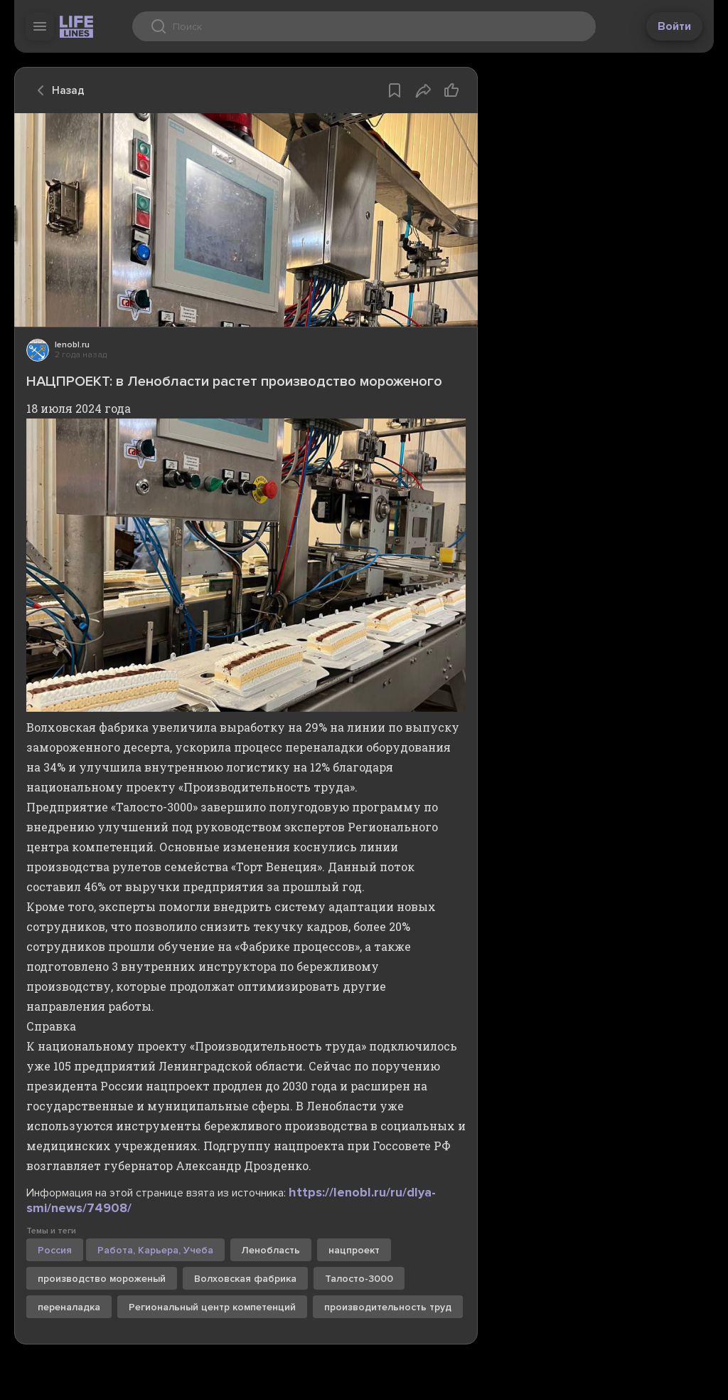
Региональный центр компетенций (212, 1307)
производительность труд (387, 1307)
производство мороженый (102, 1279)
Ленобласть (271, 1250)
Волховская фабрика (245, 1279)
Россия (55, 1250)
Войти (674, 26)
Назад (57, 90)
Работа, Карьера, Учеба (155, 1250)
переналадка (69, 1307)
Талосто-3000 (359, 1279)
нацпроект (354, 1250)
